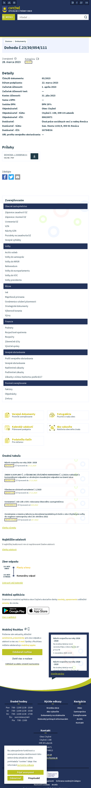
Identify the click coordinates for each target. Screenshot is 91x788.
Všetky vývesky (9, 513)
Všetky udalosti (9, 535)
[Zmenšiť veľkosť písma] (77, 3)
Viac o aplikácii (9, 602)
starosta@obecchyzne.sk (46, 743)
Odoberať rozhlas (22, 637)
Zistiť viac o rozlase (22, 644)
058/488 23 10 (45, 740)
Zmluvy (28, 48)
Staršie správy (57, 659)
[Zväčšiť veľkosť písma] (81, 3)
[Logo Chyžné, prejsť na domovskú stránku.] (45, 9)
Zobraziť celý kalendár (12, 568)
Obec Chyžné (53, 777)
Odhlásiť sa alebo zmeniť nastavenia (22, 649)
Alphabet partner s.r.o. (57, 773)
